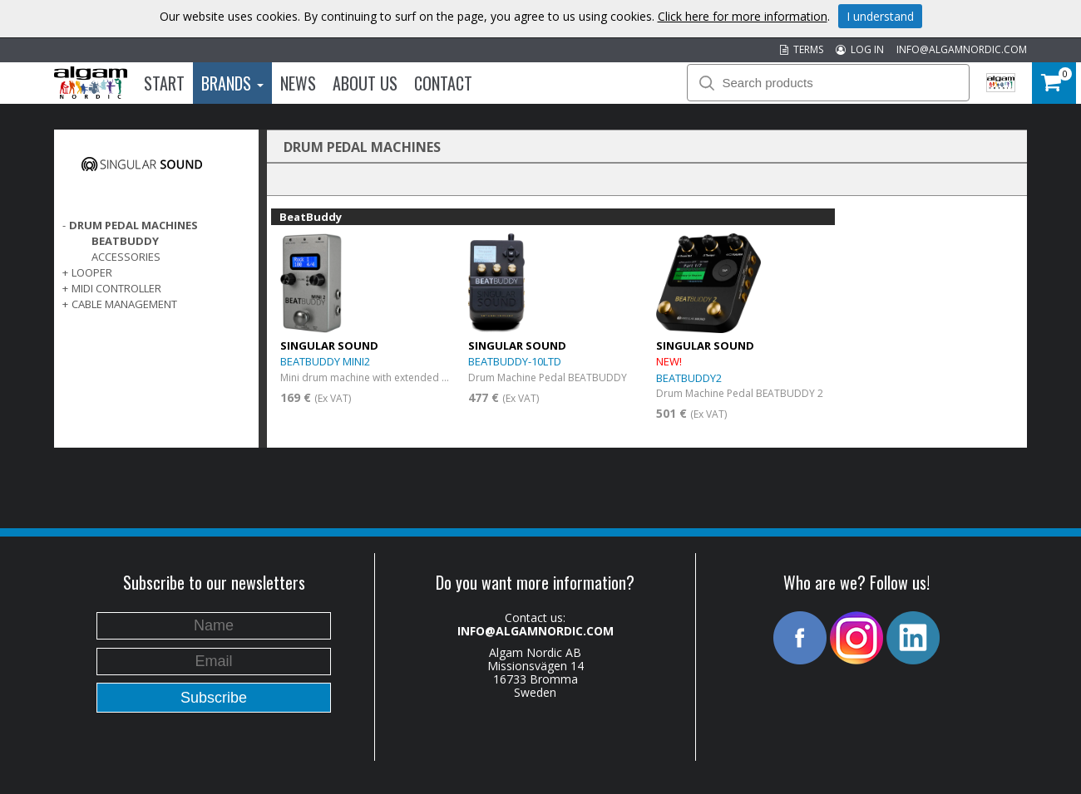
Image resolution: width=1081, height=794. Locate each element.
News (298, 83)
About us (365, 83)
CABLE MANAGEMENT (124, 304)
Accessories (125, 256)
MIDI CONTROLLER (116, 288)
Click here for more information (742, 16)
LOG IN (860, 49)
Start (164, 83)
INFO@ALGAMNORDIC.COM (961, 49)
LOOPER (92, 272)
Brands (232, 83)
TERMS (801, 49)
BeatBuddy (125, 240)
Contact (443, 83)
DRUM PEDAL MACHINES (133, 225)
